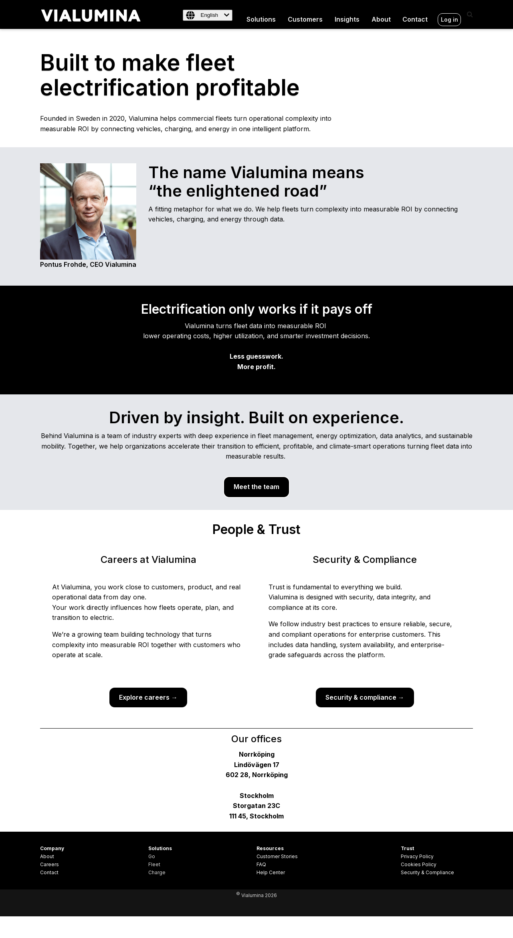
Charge (157, 872)
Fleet (154, 864)
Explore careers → (148, 697)
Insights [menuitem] (346, 14)
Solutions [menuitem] (260, 14)
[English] (207, 15)
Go (151, 856)
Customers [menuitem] (304, 14)
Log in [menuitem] (449, 14)
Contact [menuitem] (415, 14)
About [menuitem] (380, 14)
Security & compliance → (364, 697)
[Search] (470, 14)
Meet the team (256, 486)
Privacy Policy (417, 856)
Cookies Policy (418, 864)
